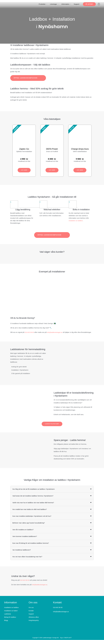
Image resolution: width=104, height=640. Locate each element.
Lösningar (53, 4)
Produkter (42, 4)
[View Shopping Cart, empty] (99, 4)
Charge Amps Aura (80, 149)
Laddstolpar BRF (52, 424)
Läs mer (24, 170)
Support (76, 4)
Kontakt (31, 611)
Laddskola (7, 614)
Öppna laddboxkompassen (28, 78)
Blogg (6, 620)
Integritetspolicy (34, 620)
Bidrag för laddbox (10, 617)
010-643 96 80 (30, 332)
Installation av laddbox (11, 607)
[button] (89, 4)
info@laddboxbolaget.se (56, 332)
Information (65, 4)
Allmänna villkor (34, 617)
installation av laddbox (76, 220)
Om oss (31, 607)
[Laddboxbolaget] (12, 4)
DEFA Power (52, 149)
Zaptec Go (24, 149)
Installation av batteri (11, 611)
